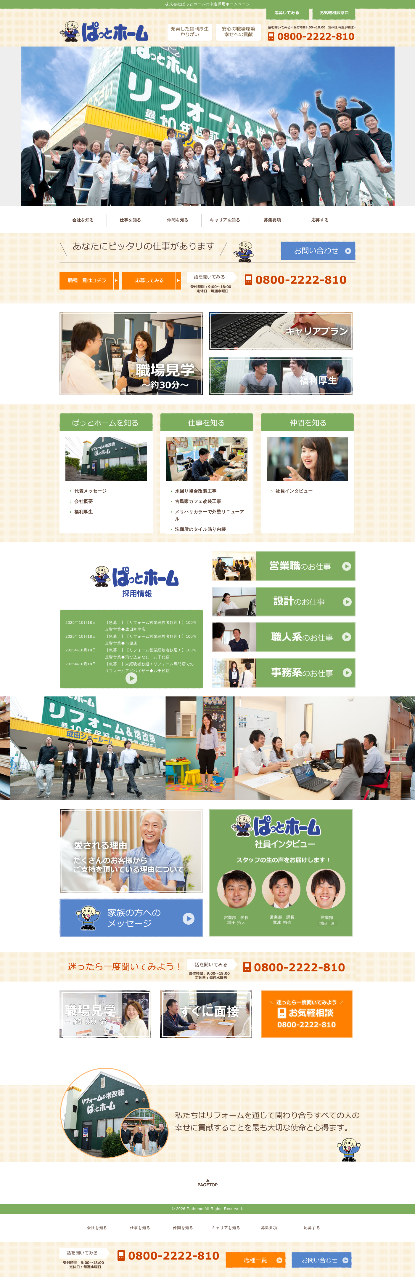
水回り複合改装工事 (196, 490)
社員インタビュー (294, 490)
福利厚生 (83, 511)
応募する (320, 220)
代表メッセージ (90, 490)
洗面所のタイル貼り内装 (200, 529)
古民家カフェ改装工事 (198, 501)
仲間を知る (178, 220)
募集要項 (272, 220)
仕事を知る (130, 220)
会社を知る (83, 220)
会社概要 (83, 501)
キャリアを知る (225, 220)
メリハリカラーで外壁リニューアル (210, 515)
